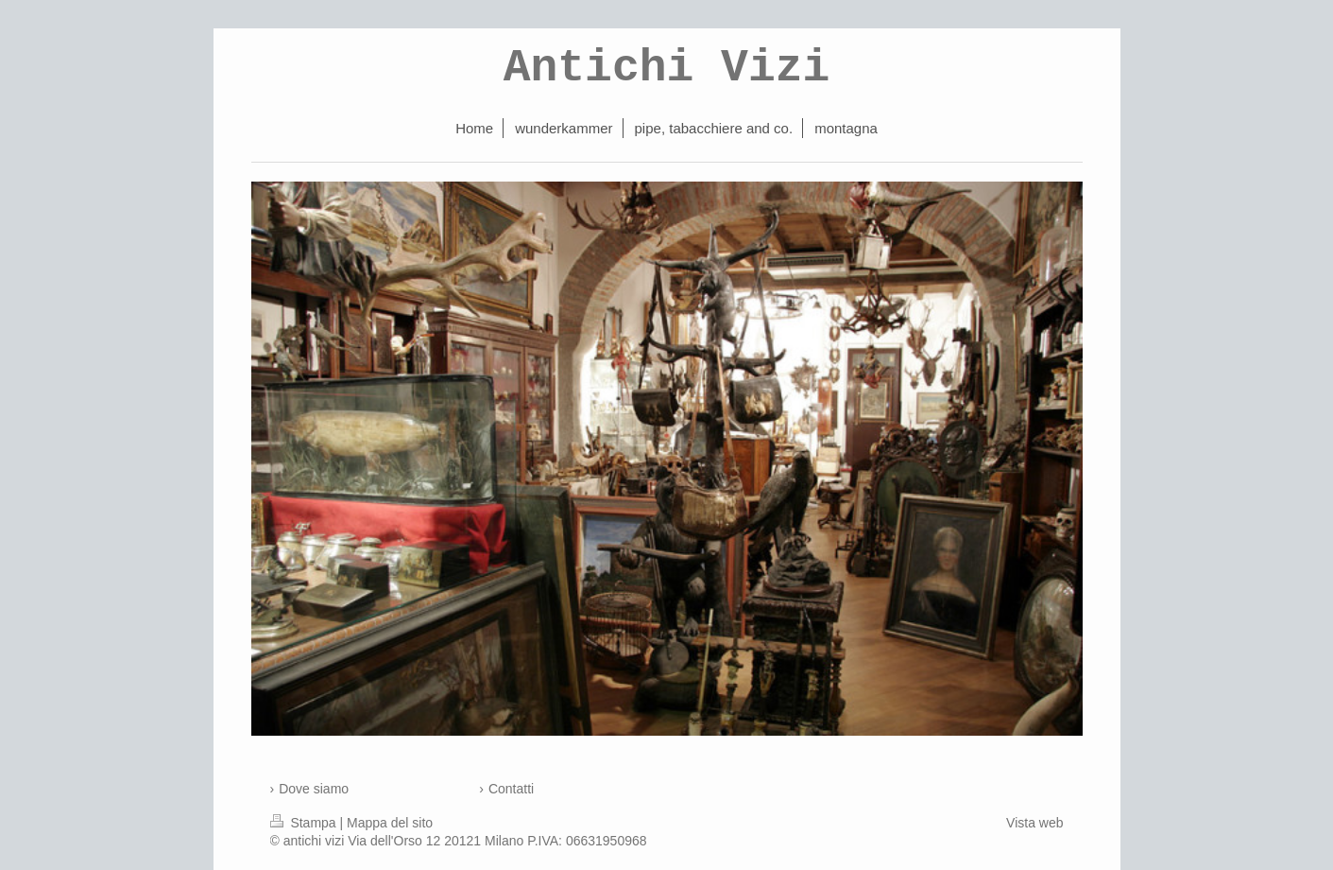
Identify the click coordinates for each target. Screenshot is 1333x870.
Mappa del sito (390, 822)
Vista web (1034, 822)
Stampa (305, 822)
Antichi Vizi (667, 68)
